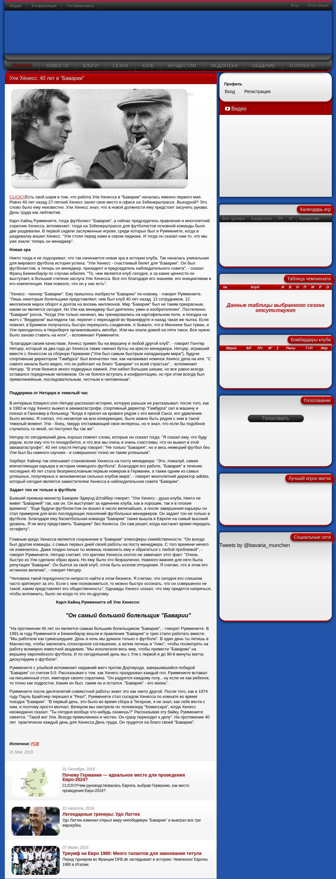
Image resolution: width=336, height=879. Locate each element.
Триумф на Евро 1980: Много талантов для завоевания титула (132, 853)
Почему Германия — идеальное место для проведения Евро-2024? (124, 777)
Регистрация (317, 5)
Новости (58, 65)
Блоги (90, 65)
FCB (35, 744)
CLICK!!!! (70, 785)
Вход (294, 5)
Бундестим (182, 65)
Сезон (120, 65)
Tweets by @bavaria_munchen (255, 545)
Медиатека (224, 65)
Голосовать (275, 418)
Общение (263, 65)
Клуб (148, 65)
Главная (22, 65)
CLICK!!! (17, 197)
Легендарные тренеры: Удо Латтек (101, 814)
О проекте (302, 65)
